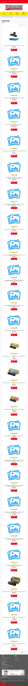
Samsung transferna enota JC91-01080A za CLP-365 (14, 330)
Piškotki (4, 659)
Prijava (16, 658)
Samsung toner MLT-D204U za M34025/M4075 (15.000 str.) (14, 591)
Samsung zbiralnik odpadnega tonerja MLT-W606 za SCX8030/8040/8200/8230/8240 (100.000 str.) (14, 461)
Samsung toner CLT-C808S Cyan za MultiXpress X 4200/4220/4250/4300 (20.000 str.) (14, 539)
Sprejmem (4, 683)
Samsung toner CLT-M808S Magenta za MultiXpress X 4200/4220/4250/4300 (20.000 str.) (14, 512)
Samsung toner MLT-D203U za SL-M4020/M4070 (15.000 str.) (14, 618)
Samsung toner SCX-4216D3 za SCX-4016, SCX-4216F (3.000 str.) (14, 151)
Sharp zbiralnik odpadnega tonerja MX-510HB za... (14, 435)
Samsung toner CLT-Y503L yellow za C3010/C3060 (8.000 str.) (14, 357)
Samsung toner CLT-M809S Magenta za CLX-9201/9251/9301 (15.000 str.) (14, 565)
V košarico (14, 76)
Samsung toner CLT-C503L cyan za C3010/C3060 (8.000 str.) (14, 383)
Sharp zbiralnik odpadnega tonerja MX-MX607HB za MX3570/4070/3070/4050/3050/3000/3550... (14, 281)
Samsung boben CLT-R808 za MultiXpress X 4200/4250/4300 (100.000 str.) (14, 178)
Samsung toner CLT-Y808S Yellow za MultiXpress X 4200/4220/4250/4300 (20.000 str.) (14, 486)
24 (24, 25)
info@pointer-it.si (4, 2)
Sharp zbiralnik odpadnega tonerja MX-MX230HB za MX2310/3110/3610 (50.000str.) (14, 306)
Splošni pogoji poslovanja (7, 657)
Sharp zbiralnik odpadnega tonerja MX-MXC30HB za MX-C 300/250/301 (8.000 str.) (14, 255)
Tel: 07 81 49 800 (20, 1)
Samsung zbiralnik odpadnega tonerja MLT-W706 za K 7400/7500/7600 (14, 98)
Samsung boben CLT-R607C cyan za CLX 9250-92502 (14, 229)
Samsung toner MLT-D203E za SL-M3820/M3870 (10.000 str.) (14, 644)
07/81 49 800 (5, 667)
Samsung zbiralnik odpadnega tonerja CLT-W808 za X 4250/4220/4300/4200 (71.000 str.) (14, 204)
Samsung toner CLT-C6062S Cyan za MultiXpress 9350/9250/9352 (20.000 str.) (14, 72)
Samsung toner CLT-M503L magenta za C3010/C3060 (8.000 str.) (14, 410)
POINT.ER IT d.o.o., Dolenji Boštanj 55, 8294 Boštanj (9, 1)
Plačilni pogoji (5, 658)
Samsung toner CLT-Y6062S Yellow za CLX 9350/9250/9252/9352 (14, 125)
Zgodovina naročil (18, 659)
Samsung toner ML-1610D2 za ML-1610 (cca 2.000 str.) (14, 45)
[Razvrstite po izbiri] (20, 25)
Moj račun (16, 657)
